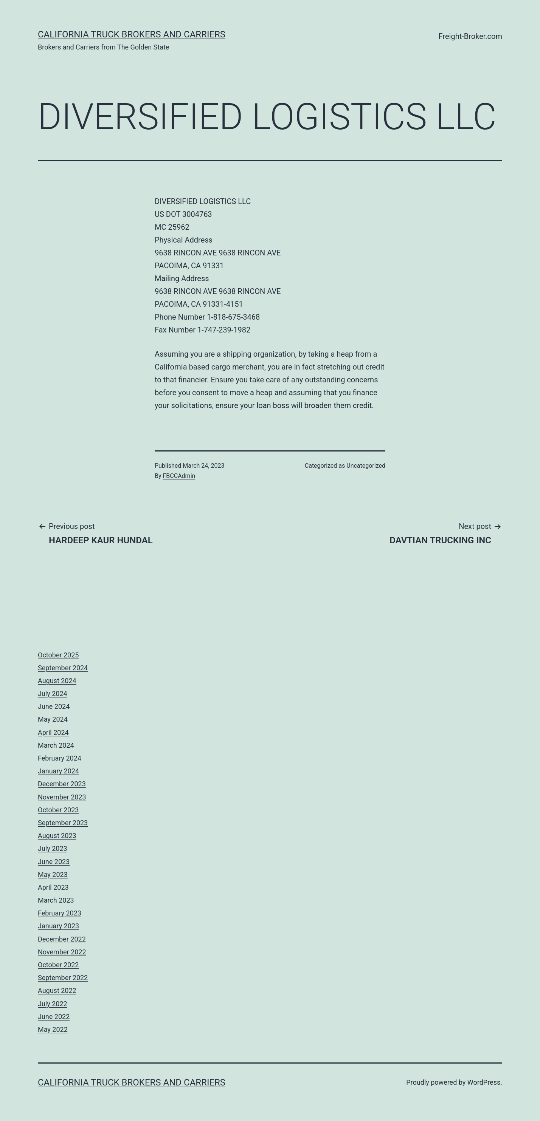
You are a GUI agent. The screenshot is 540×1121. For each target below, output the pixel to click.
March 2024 (56, 745)
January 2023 (58, 926)
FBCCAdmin (179, 475)
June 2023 (54, 862)
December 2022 (62, 939)
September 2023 (63, 823)
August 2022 (57, 990)
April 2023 (53, 887)
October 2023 (58, 810)
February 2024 (59, 758)
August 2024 (57, 681)
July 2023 (52, 848)
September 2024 (63, 668)
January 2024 (58, 771)
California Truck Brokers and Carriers (131, 34)
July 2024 (52, 693)
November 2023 (62, 797)
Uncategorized (365, 465)
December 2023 (62, 784)
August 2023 (57, 836)
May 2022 (53, 1029)
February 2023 (59, 913)
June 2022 (54, 1016)
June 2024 (54, 706)
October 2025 (58, 655)
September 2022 (63, 978)
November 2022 (62, 952)
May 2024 (53, 719)
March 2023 (56, 900)
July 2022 (52, 1004)
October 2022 (58, 965)
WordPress (483, 1082)
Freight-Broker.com (470, 36)
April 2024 (53, 732)
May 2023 (53, 874)
